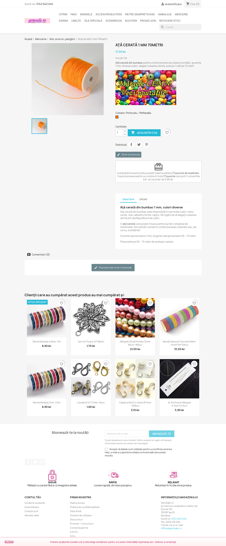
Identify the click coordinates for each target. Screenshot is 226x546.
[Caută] (180, 27)
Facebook (28, 462)
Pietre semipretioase (140, 14)
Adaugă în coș (144, 133)
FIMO (73, 14)
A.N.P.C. (74, 531)
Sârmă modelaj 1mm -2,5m (46, 402)
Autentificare (32, 507)
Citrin (63, 14)
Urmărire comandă (35, 502)
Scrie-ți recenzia (128, 154)
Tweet (139, 144)
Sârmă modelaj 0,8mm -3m (47, 341)
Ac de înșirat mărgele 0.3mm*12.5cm (179, 404)
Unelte (76, 20)
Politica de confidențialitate (85, 507)
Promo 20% (148, 20)
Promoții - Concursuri (81, 523)
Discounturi (76, 519)
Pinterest (146, 144)
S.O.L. (73, 536)
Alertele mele (32, 515)
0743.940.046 (44, 4)
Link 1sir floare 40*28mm (91, 341)
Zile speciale (93, 20)
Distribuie (131, 144)
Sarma (63, 20)
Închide (9, 542)
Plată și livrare (77, 502)
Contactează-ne (79, 527)
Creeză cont (31, 511)
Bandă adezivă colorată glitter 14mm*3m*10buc (179, 343)
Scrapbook (114, 20)
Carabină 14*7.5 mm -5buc (91, 402)
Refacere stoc (170, 20)
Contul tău (33, 497)
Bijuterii (131, 20)
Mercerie (181, 14)
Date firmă (75, 511)
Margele (86, 14)
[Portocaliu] (117, 118)
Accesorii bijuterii (109, 14)
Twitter (35, 462)
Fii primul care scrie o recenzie (113, 267)
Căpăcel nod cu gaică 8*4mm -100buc (135, 404)
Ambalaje (165, 14)
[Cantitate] (119, 132)
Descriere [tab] (128, 199)
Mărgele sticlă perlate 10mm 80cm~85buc (135, 343)
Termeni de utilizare (81, 515)
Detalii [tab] (143, 199)
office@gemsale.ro (171, 528)
